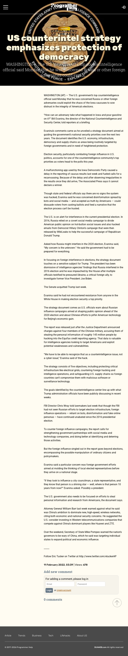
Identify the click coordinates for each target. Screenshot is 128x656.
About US (82, 635)
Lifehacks (65, 635)
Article (8, 635)
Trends (64, 29)
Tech (50, 635)
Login (49, 590)
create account (64, 590)
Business (36, 635)
